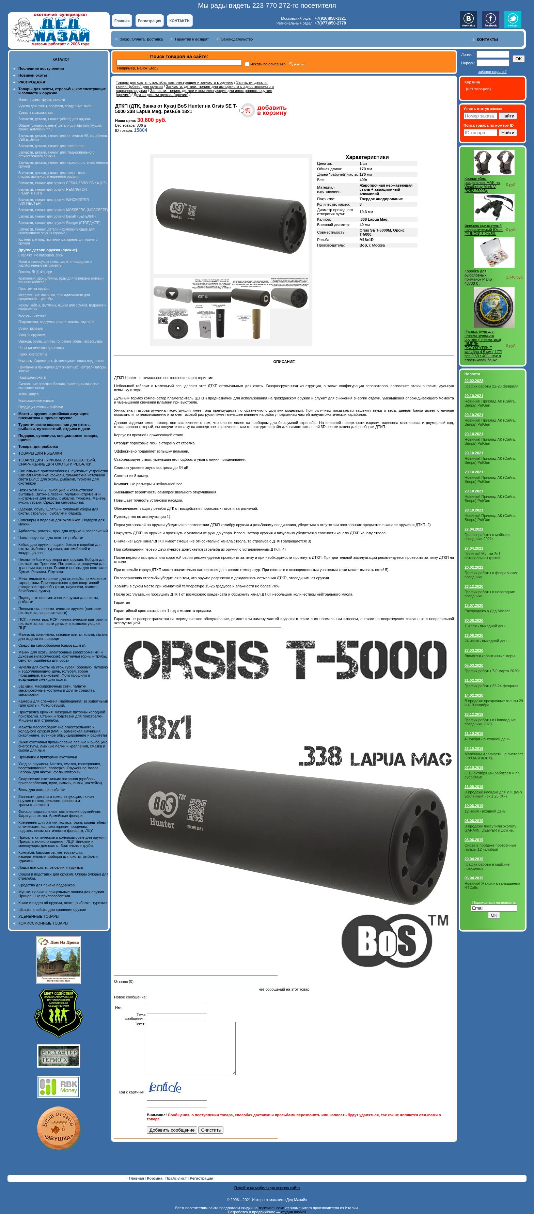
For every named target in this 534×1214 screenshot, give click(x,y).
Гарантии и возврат (192, 39)
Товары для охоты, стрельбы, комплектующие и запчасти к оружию (174, 82)
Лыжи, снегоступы (32, 354)
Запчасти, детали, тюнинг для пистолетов (51, 146)
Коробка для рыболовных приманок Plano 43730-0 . (478, 277)
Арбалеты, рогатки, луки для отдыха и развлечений (63, 531)
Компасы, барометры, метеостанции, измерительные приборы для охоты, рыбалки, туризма (58, 856)
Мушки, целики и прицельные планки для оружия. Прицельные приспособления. (61, 894)
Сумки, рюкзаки (30, 328)
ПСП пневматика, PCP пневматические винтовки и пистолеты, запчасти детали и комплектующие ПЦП (62, 623)
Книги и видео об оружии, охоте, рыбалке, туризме (62, 903)
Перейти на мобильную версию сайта (267, 1188)
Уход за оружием (31, 335)
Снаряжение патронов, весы (40, 255)
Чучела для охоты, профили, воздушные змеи (54, 106)
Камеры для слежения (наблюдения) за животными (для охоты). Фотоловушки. (63, 703)
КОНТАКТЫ (180, 21)
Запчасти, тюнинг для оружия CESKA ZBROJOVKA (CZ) (62, 183)
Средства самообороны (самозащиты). (52, 645)
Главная (122, 21)
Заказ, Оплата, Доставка (141, 39)
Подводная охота (32, 377)
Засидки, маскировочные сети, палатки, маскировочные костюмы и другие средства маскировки (56, 690)
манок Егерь (147, 68)
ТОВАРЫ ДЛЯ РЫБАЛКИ (40, 453)
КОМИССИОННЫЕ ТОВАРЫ (43, 923)
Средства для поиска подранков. (47, 885)
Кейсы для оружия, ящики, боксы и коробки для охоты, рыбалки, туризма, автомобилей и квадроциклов (59, 548)
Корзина (155, 1178)
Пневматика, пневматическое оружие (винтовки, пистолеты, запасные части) (60, 610)
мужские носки (271, 1208)
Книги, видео (28, 394)
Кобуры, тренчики (32, 315)
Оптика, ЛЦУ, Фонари (35, 272)
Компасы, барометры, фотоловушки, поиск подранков (61, 361)
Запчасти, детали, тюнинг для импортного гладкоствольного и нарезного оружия (51, 174)
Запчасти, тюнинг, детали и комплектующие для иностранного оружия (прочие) (56, 231)
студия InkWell (293, 1212)
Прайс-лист (177, 1178)
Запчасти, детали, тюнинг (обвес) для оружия (54, 119)
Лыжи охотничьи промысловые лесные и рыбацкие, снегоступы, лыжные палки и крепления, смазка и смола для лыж (63, 746)
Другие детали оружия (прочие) (161, 95)
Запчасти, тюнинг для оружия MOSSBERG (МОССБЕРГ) (63, 210)
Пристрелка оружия (33, 288)
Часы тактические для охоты (41, 348)
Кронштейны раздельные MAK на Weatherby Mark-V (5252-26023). (482, 184)
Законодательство (237, 39)
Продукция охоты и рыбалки (40, 407)
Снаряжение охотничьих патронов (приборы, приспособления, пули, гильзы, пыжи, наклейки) (60, 781)
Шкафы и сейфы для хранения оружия (52, 910)
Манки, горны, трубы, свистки (41, 99)
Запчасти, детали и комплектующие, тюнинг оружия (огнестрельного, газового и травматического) (56, 800)
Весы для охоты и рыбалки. (42, 790)
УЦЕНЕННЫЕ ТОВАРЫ (38, 916)
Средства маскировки (35, 112)
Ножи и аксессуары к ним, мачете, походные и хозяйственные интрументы (55, 263)
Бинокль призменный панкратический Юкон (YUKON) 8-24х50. (484, 229)
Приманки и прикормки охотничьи (47, 757)
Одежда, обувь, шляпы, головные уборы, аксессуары (60, 341)
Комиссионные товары (36, 401)
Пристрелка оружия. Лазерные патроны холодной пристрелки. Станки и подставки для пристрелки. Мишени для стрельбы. (61, 716)
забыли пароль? (492, 71)
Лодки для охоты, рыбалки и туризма (50, 867)
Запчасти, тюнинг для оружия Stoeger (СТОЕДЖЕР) (59, 223)
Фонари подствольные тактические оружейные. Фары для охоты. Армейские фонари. (59, 813)
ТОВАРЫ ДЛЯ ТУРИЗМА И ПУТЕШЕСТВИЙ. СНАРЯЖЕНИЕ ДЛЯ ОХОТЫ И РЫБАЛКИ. (57, 462)
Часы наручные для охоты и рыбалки (50, 538)
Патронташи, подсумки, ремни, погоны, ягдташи (56, 322)
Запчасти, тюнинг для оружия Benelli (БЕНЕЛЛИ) (57, 216)
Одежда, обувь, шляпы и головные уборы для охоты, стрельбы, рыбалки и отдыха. (58, 511)
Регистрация (149, 21)
